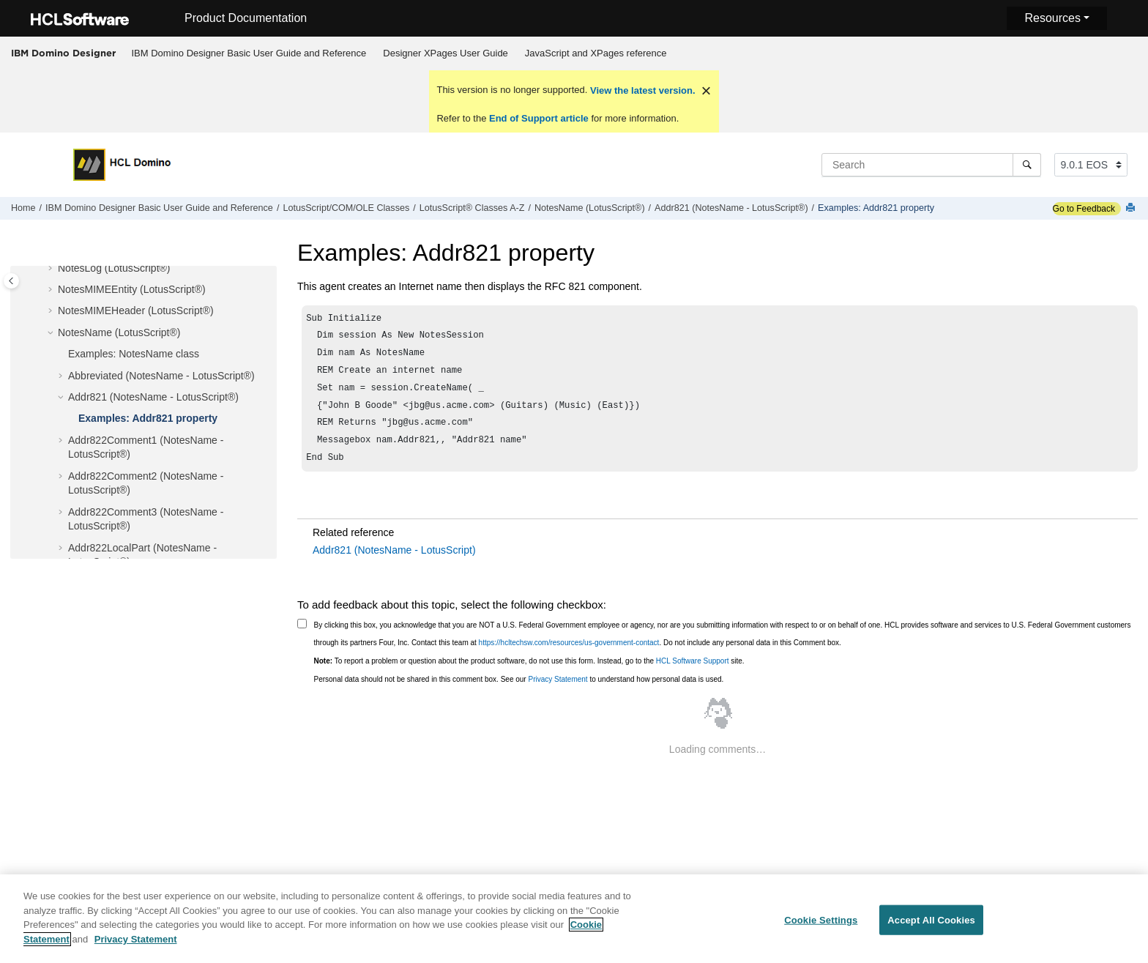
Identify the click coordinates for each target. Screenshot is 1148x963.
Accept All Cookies (931, 928)
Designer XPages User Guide (445, 53)
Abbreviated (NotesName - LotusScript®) (161, 376)
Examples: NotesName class (133, 354)
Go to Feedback (1084, 209)
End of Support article (538, 118)
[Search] (1027, 164)
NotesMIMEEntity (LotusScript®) (132, 289)
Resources (1052, 18)
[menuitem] (249, 53)
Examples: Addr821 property (876, 208)
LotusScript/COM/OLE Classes (346, 208)
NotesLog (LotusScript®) (114, 268)
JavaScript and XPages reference (596, 53)
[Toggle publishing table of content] (11, 281)
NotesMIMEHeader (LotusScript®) (136, 310)
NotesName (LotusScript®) (589, 208)
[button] (52, 268)
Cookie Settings (820, 928)
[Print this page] (1132, 208)
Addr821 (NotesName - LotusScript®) (731, 208)
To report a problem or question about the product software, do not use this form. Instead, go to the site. (529, 674)
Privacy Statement (557, 692)
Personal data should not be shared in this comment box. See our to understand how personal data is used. (519, 692)
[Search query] (931, 164)
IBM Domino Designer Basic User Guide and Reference (249, 53)
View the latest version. (641, 90)
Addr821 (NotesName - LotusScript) (394, 563)
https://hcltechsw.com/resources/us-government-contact (569, 656)
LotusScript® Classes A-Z (472, 208)
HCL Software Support (692, 674)
